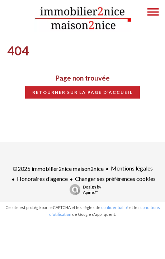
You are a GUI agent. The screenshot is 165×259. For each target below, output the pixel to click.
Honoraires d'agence (42, 178)
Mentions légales (132, 168)
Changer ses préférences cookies (115, 178)
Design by (83, 189)
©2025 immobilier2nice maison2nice (58, 168)
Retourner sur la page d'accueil (82, 92)
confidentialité (114, 207)
